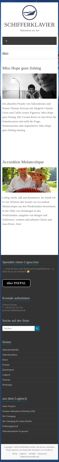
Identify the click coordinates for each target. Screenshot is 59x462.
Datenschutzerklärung (29, 456)
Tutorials (6, 380)
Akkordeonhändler (10, 350)
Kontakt (5, 365)
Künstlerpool (8, 370)
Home (5, 360)
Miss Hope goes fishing (21, 68)
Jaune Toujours (9, 406)
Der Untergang (8, 416)
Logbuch (6, 375)
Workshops (7, 385)
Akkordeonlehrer (9, 355)
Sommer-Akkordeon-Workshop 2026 (18, 411)
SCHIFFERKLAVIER (29, 25)
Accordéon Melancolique (23, 162)
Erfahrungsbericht (10, 426)
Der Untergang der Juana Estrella (17, 421)
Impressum (42, 453)
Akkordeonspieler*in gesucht (15, 431)
